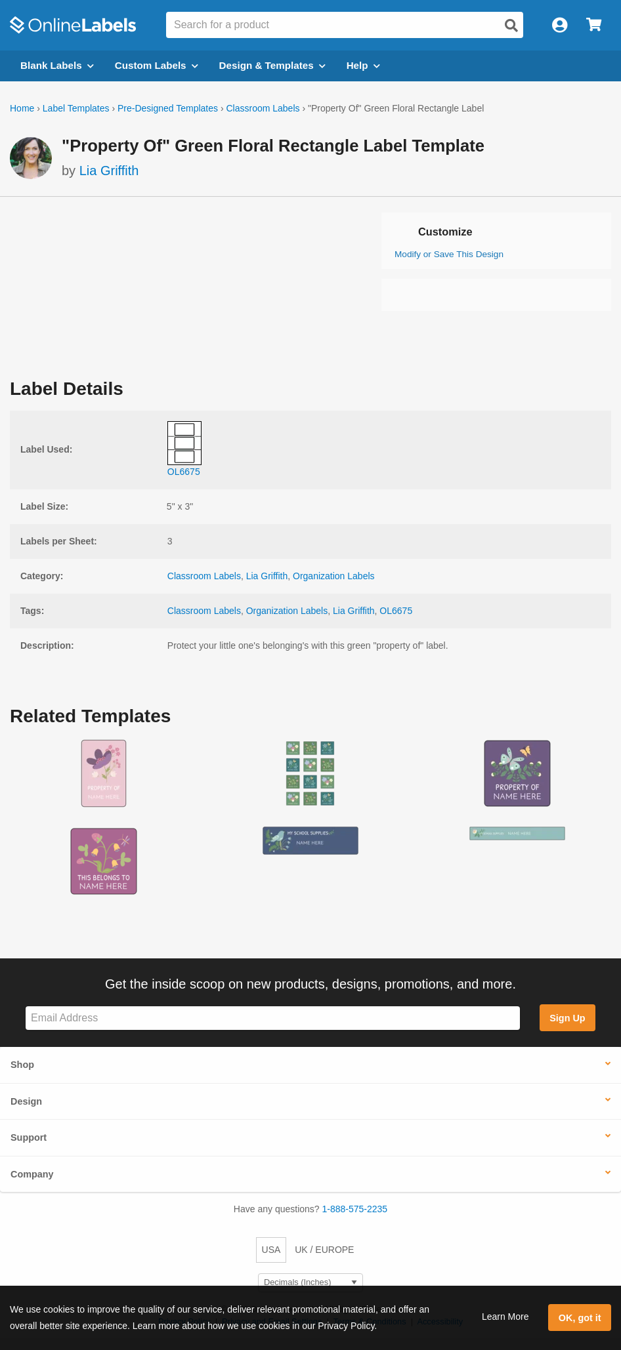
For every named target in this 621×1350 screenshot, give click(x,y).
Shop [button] (22, 1064)
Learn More (505, 1316)
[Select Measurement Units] (310, 1282)
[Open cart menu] (593, 25)
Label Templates (76, 108)
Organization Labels (334, 576)
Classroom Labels (262, 108)
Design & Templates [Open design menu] (272, 65)
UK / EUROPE (324, 1249)
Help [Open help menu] (363, 65)
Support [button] (29, 1137)
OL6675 (395, 610)
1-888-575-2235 (355, 1209)
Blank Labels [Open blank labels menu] (57, 65)
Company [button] (32, 1174)
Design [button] (26, 1101)
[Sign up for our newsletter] (273, 1018)
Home (22, 108)
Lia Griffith (109, 170)
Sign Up (567, 1018)
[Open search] (511, 25)
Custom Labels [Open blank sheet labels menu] (156, 65)
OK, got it (580, 1318)
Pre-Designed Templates (168, 108)
